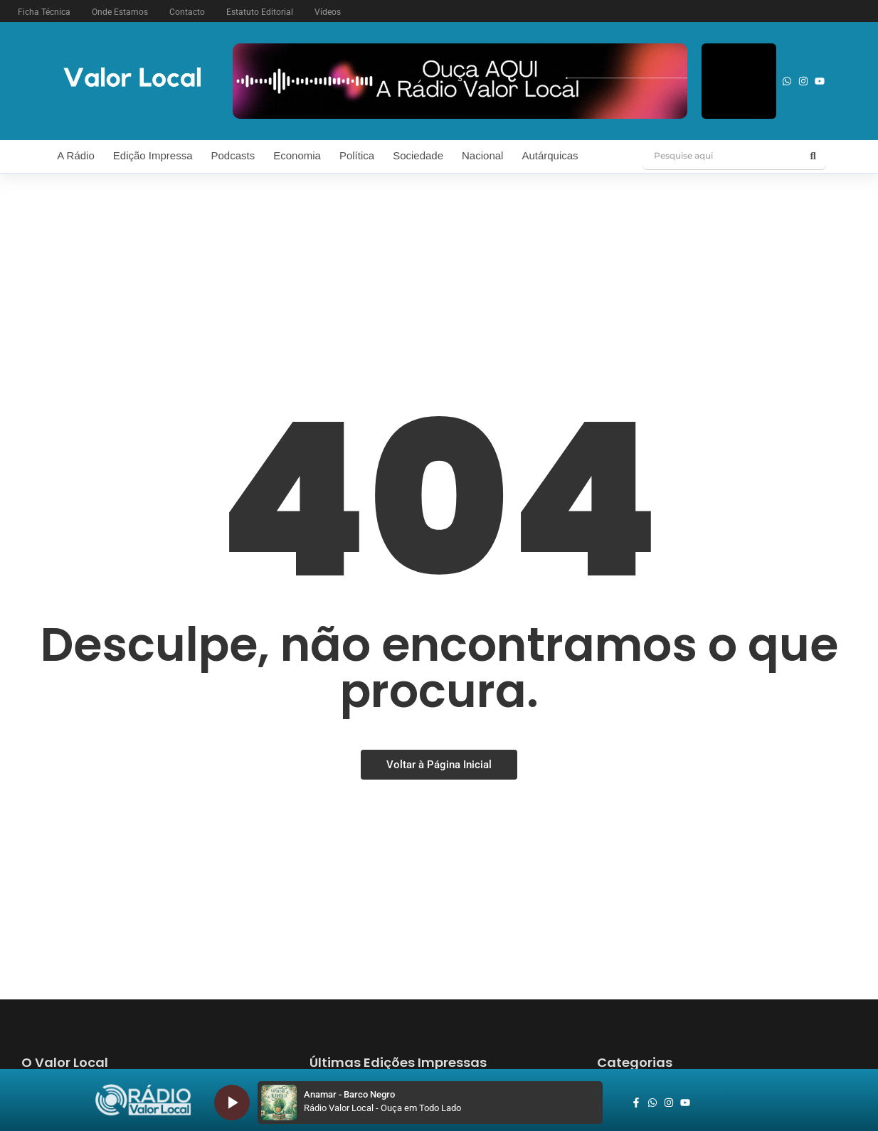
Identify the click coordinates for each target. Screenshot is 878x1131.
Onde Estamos (120, 12)
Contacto (187, 12)
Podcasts (233, 155)
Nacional (482, 155)
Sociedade (418, 155)
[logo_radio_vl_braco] (143, 1100)
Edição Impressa (153, 155)
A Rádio (76, 155)
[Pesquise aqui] (721, 155)
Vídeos (327, 12)
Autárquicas (550, 155)
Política (356, 155)
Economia (297, 155)
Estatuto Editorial (259, 12)
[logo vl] (132, 78)
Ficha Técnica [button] (44, 12)
